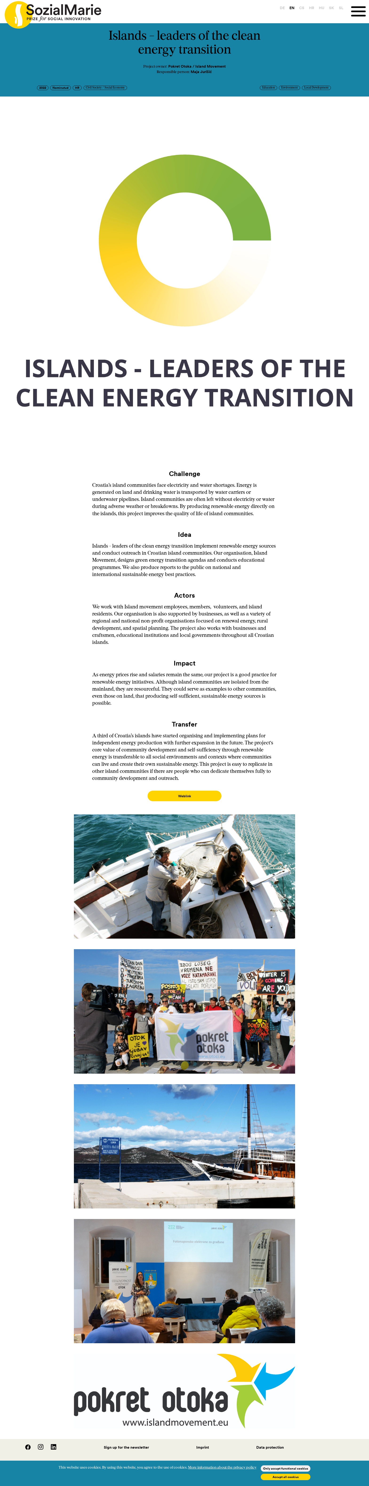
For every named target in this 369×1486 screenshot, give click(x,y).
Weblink (185, 796)
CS (301, 7)
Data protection (270, 1442)
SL (341, 7)
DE (282, 7)
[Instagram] (38, 1444)
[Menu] (360, 11)
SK (331, 7)
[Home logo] (50, 12)
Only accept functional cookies (285, 1468)
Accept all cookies (286, 1477)
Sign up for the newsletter (126, 1442)
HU (321, 7)
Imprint (202, 1442)
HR (311, 7)
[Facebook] (25, 1444)
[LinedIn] (50, 1444)
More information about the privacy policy (222, 1468)
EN (291, 7)
